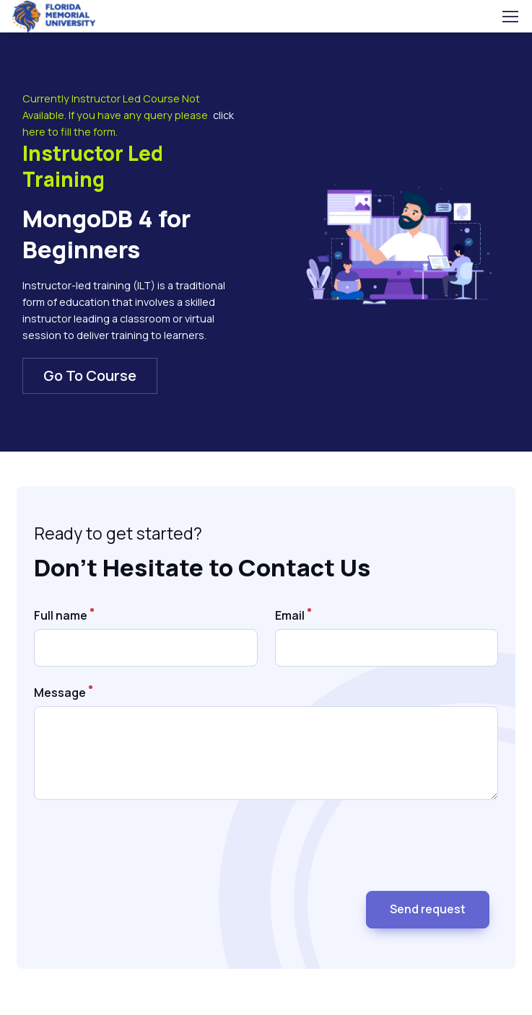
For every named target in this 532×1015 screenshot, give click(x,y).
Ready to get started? (118, 533)
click (223, 115)
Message (60, 692)
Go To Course (89, 375)
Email (290, 615)
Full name (60, 615)
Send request (428, 909)
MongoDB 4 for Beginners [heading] (106, 234)
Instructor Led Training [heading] (92, 166)
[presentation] (143, 851)
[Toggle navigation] (509, 17)
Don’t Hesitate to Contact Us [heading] (202, 568)
